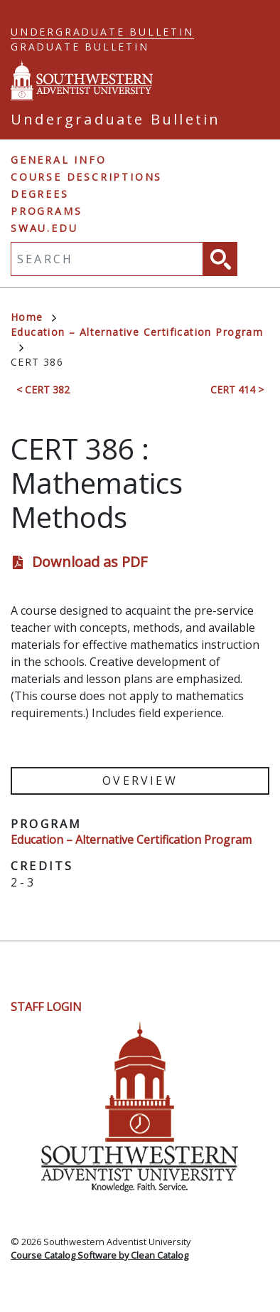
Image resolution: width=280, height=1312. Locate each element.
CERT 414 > (237, 389)
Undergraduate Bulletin (102, 31)
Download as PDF (89, 561)
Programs (46, 211)
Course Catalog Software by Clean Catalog (99, 1255)
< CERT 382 (43, 389)
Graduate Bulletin (80, 46)
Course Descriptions (86, 177)
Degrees (40, 194)
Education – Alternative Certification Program (131, 839)
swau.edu (44, 228)
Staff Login (46, 1007)
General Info (59, 159)
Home (33, 317)
